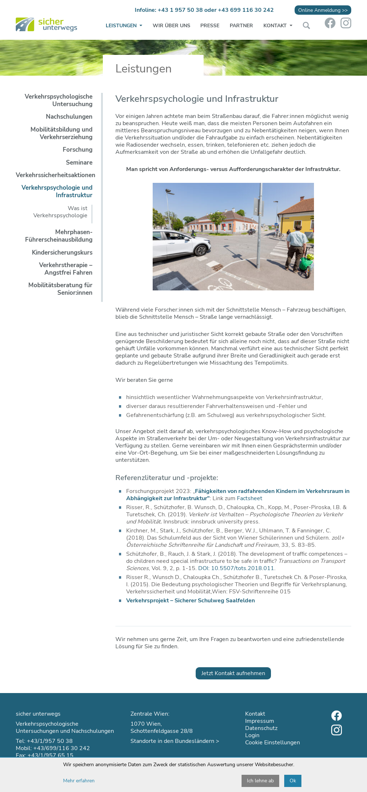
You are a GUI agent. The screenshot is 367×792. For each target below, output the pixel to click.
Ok (293, 780)
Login (252, 735)
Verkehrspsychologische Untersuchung (58, 100)
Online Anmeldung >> (323, 10)
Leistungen (122, 25)
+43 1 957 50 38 (180, 10)
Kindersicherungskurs (62, 252)
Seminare (79, 162)
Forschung (77, 150)
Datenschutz (261, 728)
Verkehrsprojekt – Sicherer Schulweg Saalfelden (190, 600)
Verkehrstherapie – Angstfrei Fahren (65, 269)
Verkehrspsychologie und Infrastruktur (57, 191)
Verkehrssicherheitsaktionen (55, 175)
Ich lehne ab (260, 780)
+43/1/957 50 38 (50, 741)
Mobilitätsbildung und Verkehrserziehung (61, 133)
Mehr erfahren (79, 780)
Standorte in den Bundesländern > (174, 741)
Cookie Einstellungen (272, 742)
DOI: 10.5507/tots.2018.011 (236, 568)
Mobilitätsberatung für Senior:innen (60, 289)
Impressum (259, 721)
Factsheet (249, 498)
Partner (241, 25)
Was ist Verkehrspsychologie (60, 211)
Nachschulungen (69, 117)
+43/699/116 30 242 (61, 748)
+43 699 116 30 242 (246, 10)
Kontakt (275, 25)
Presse (209, 25)
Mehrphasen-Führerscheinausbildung (58, 236)
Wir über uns (171, 25)
